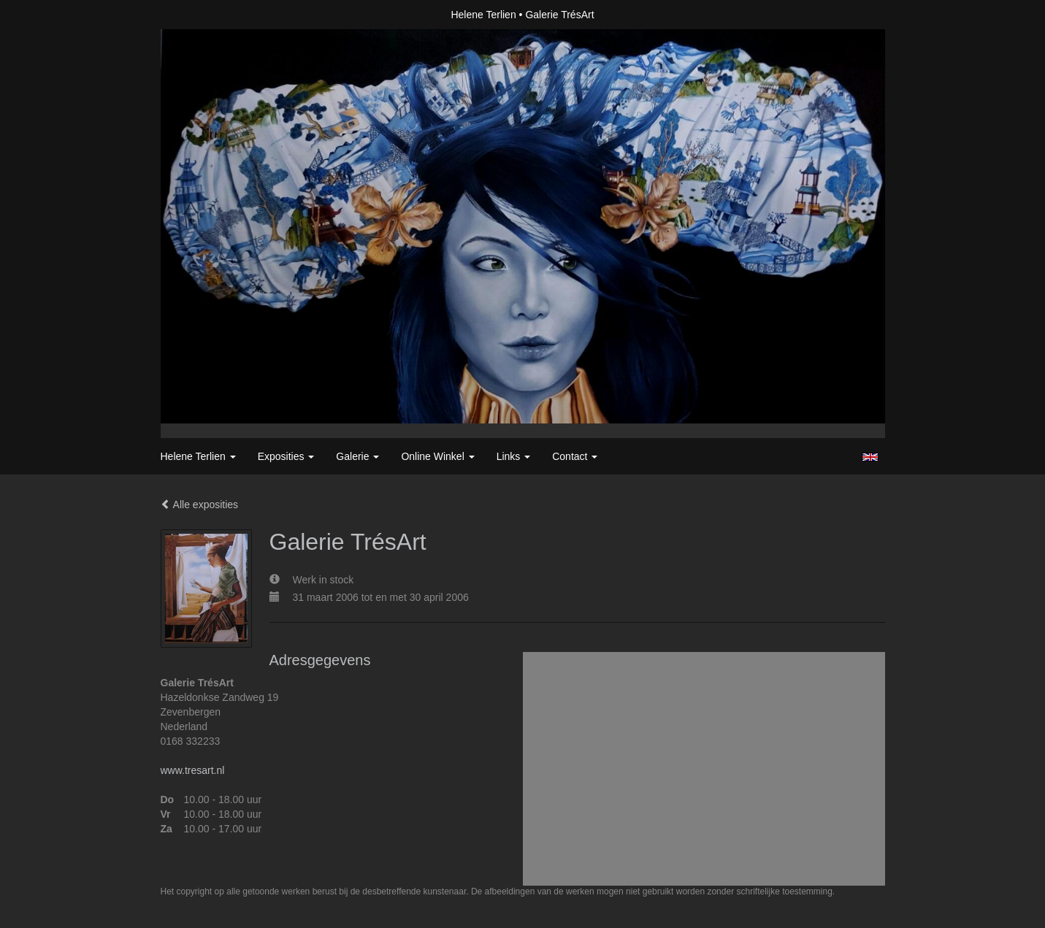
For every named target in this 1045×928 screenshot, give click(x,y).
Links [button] (514, 456)
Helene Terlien (483, 14)
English (870, 457)
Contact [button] (574, 456)
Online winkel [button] (437, 456)
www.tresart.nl (193, 770)
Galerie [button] (357, 456)
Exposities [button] (286, 456)
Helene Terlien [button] (198, 456)
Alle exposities (200, 504)
